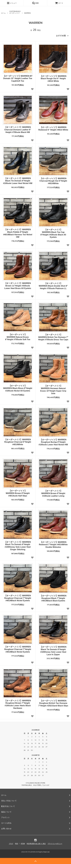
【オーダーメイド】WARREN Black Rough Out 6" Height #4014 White (53, 78)
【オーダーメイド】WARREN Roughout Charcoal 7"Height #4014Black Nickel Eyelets (17, 598)
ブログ (11, 843)
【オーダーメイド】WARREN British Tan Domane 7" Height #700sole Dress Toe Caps (53, 337)
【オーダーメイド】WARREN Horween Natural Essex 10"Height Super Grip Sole (53, 389)
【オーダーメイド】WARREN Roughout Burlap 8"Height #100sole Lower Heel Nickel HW (53, 442)
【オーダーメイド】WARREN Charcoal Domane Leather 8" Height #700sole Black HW (17, 129)
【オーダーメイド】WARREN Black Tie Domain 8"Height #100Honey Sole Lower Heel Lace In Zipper (53, 650)
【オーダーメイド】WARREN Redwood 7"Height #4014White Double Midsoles (53, 544)
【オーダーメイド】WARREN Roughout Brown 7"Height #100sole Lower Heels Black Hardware (18, 704)
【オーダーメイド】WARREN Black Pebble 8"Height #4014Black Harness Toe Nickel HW (17, 233)
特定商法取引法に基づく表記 (36, 843)
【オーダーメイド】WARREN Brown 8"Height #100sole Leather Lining (53, 493)
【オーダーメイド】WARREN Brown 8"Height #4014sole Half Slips (18, 493)
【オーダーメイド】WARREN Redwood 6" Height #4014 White (53, 128)
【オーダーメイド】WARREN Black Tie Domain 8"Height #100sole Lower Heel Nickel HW (17, 180)
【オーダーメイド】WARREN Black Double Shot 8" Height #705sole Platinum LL (53, 285)
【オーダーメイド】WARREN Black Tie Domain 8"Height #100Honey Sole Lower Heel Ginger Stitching (18, 546)
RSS (16, 843)
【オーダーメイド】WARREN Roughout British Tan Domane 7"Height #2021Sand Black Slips (53, 703)
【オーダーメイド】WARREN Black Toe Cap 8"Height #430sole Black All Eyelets (53, 233)
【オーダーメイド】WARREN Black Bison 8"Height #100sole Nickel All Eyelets (17, 388)
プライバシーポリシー (55, 843)
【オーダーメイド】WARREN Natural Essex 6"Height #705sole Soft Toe (17, 337)
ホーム (3, 13)
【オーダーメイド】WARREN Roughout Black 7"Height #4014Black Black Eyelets (53, 598)
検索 (35, 3)
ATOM (23, 843)
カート (59, 3)
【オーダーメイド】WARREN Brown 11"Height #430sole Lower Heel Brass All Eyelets (17, 285)
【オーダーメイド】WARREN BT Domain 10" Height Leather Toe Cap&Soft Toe (17, 78)
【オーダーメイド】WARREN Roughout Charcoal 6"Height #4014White (17, 442)
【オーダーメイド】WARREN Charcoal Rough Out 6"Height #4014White (53, 181)
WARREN (27, 13)
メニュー (12, 3)
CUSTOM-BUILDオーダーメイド (14, 12)
